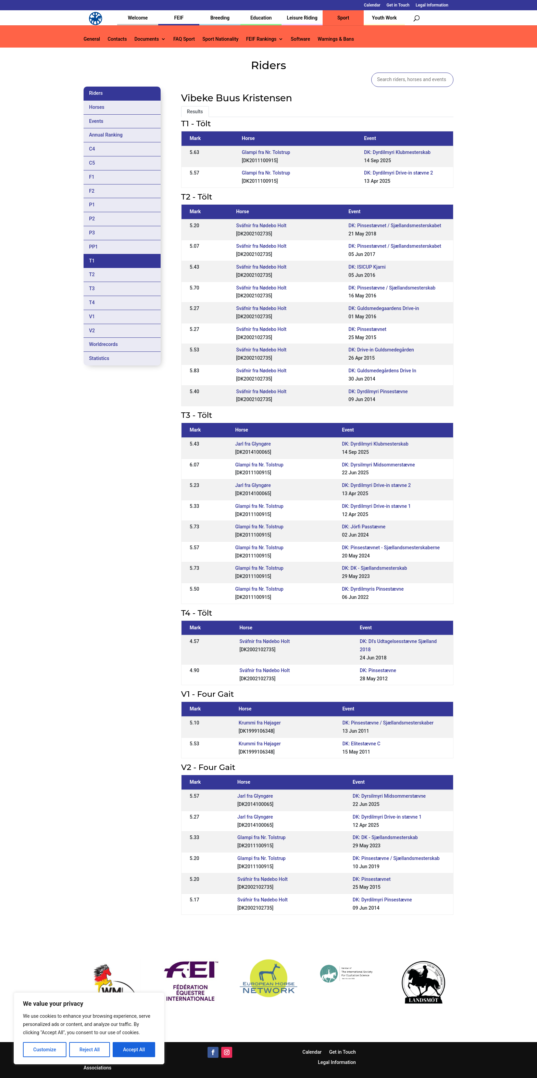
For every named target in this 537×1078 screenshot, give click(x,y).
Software (300, 39)
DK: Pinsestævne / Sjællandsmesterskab (392, 288)
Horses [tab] (96, 107)
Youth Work (384, 18)
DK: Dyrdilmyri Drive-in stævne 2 (398, 173)
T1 (92, 261)
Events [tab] (96, 121)
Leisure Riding (302, 18)
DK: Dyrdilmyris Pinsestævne (372, 589)
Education (261, 18)
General (92, 39)
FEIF (179, 18)
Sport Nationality (220, 39)
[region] (89, 1028)
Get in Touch (398, 5)
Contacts (117, 39)
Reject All (89, 1049)
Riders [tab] (96, 93)
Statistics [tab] (99, 358)
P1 (92, 204)
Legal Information (432, 5)
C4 (92, 149)
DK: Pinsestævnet (368, 329)
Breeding (219, 18)
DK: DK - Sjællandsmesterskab (374, 568)
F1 (92, 177)
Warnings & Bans (335, 39)
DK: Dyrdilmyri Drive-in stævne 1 (376, 506)
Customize (44, 1049)
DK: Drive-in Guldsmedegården (381, 349)
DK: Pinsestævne (378, 670)
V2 (92, 330)
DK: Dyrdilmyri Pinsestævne (378, 391)
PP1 (93, 246)
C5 (92, 163)
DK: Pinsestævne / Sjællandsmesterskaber (388, 723)
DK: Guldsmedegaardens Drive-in (384, 308)
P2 (92, 218)
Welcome (138, 18)
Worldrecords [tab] (103, 344)
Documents (146, 39)
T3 (92, 288)
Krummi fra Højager (260, 723)
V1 (92, 316)
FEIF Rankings (261, 39)
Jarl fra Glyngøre (253, 444)
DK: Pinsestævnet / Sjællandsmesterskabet (395, 225)
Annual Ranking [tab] (106, 135)
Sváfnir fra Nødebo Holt (261, 225)
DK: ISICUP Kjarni (367, 267)
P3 (92, 232)
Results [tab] (195, 111)
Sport (343, 18)
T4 (92, 302)
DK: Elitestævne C (361, 743)
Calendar (372, 5)
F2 (92, 191)
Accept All (134, 1049)
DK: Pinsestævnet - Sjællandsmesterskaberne (391, 547)
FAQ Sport (184, 39)
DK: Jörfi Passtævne (363, 526)
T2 (92, 274)
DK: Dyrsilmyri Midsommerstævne (378, 464)
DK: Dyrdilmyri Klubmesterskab (397, 152)
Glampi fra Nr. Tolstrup (266, 152)
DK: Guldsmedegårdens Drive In (382, 370)
